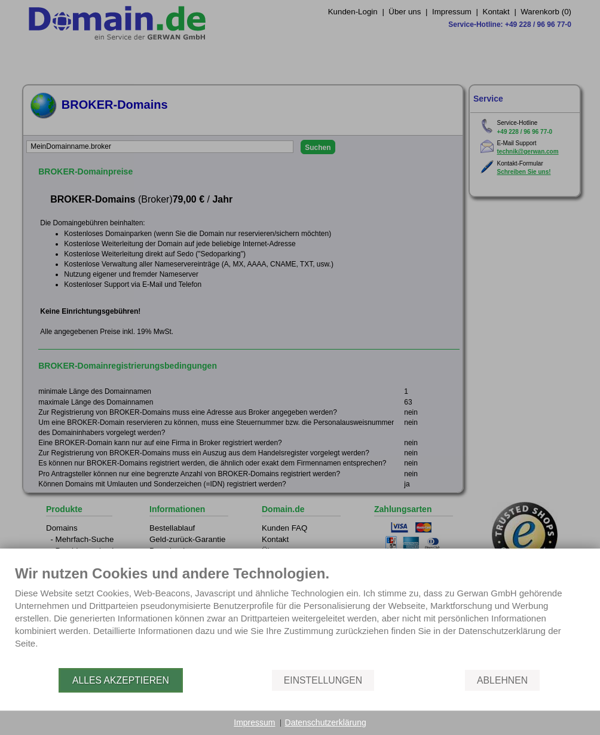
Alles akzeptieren (120, 680)
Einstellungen (323, 680)
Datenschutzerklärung (325, 722)
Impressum (254, 722)
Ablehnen (502, 680)
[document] (300, 615)
